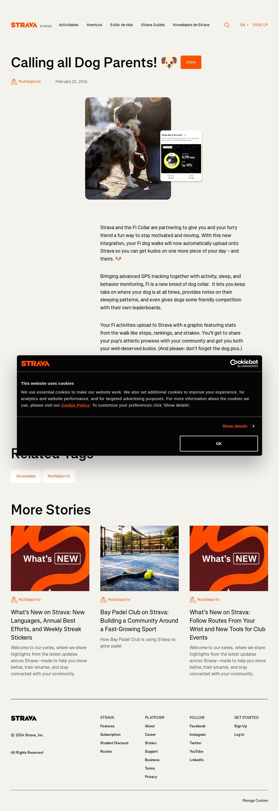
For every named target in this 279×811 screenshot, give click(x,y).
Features (107, 726)
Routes (106, 751)
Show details (235, 426)
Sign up (260, 25)
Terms (150, 768)
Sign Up (240, 726)
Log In (239, 734)
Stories (150, 743)
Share (191, 62)
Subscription (110, 734)
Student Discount (114, 743)
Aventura (94, 25)
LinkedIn (197, 760)
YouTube (196, 751)
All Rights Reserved (27, 752)
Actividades (69, 25)
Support (151, 751)
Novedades (25, 476)
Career (150, 734)
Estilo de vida (121, 25)
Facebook (197, 726)
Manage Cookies (255, 800)
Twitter (195, 743)
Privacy (151, 776)
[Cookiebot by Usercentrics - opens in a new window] (234, 363)
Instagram (198, 734)
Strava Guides (153, 25)
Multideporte (59, 476)
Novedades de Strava (191, 25)
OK (219, 443)
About (150, 726)
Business (152, 760)
